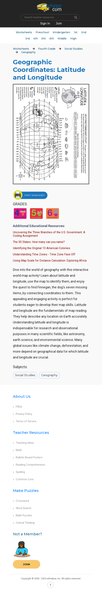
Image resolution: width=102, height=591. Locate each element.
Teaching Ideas (23, 442)
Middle (62, 38)
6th (51, 38)
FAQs (17, 406)
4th (35, 38)
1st (75, 32)
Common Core (23, 479)
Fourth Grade (46, 48)
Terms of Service (24, 421)
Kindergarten (61, 32)
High (73, 38)
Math (17, 450)
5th (43, 38)
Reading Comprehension (29, 464)
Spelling (19, 472)
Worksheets (24, 32)
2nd (83, 32)
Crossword (21, 500)
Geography (28, 52)
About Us (22, 396)
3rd (27, 38)
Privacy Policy (22, 414)
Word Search (22, 508)
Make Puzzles (26, 490)
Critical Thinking (24, 522)
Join (26, 564)
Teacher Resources (31, 432)
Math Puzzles (22, 515)
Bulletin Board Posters (27, 457)
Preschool (42, 32)
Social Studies (74, 48)
